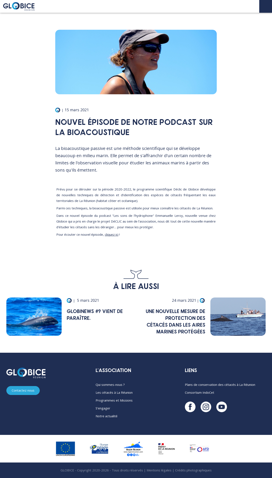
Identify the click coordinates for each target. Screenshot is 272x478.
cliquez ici (111, 234)
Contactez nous (23, 390)
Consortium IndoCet (199, 392)
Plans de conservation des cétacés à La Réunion (220, 384)
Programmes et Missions (114, 400)
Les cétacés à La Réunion (114, 392)
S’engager (103, 408)
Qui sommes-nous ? (110, 384)
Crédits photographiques (193, 470)
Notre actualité (107, 416)
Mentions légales (159, 470)
